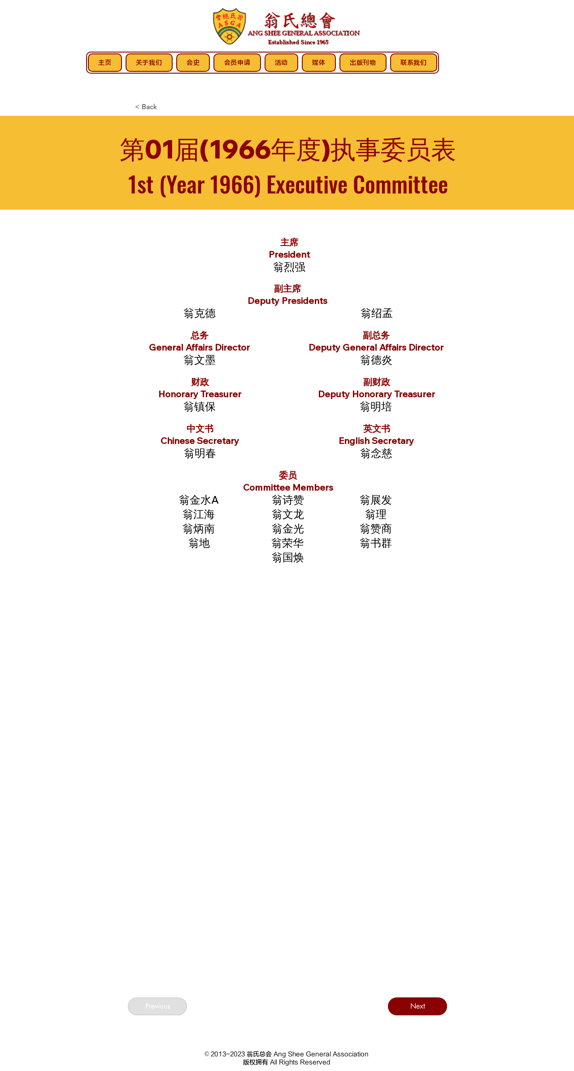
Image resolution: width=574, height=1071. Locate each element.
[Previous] (157, 1006)
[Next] (417, 1006)
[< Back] (164, 107)
